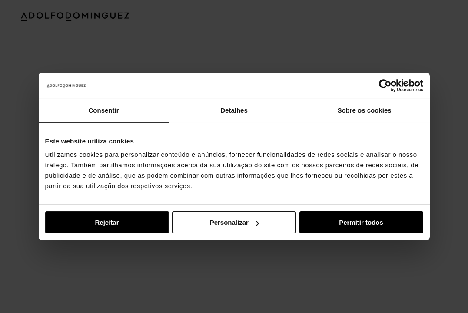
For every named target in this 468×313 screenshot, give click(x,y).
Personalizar (234, 222)
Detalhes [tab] (234, 110)
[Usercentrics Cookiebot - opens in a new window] (385, 85)
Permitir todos (361, 222)
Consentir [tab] (103, 110)
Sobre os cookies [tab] (364, 110)
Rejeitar (107, 222)
